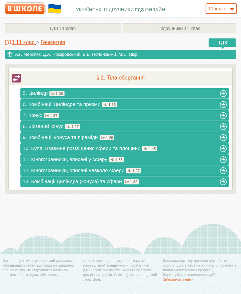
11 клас (63, 28)
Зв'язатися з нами (178, 279)
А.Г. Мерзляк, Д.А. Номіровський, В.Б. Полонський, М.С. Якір (76, 54)
